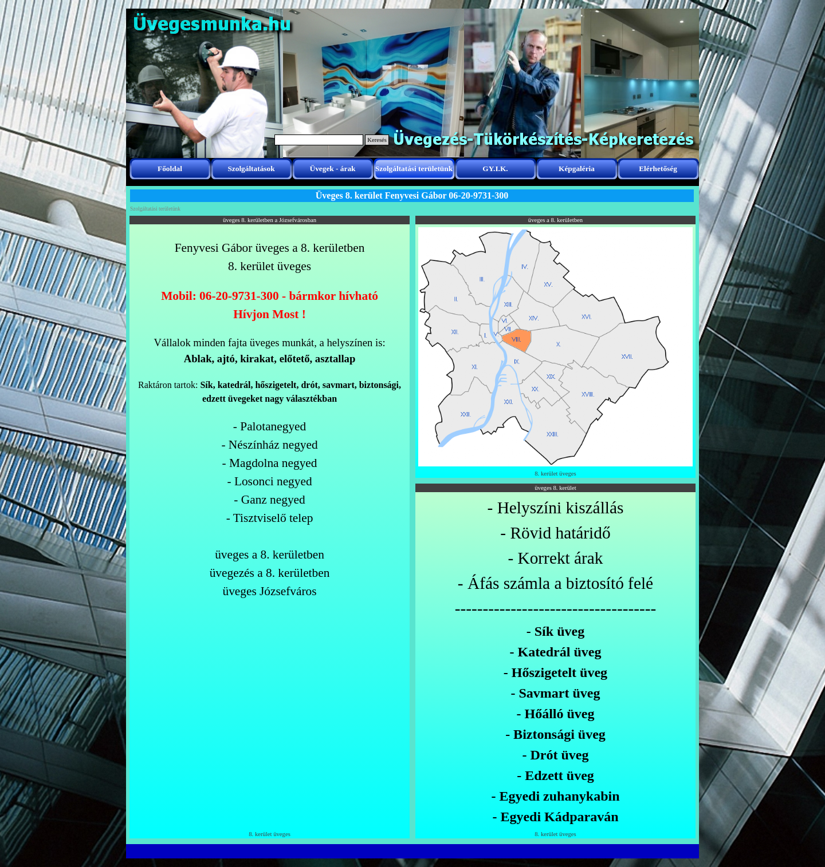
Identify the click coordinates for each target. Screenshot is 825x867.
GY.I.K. (495, 168)
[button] (555, 227)
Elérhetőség (658, 168)
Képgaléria (577, 168)
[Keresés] (318, 139)
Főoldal (170, 168)
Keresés (377, 140)
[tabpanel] (269, 419)
